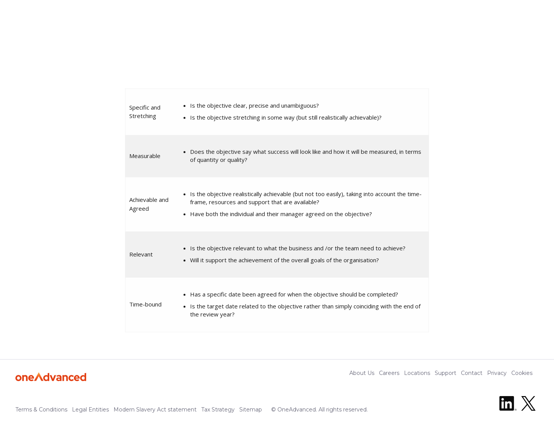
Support (445, 373)
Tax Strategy (218, 409)
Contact (471, 373)
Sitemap (250, 409)
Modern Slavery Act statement (155, 409)
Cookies (521, 373)
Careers (389, 373)
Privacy (497, 373)
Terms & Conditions (41, 409)
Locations (417, 373)
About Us (361, 373)
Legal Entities (90, 409)
